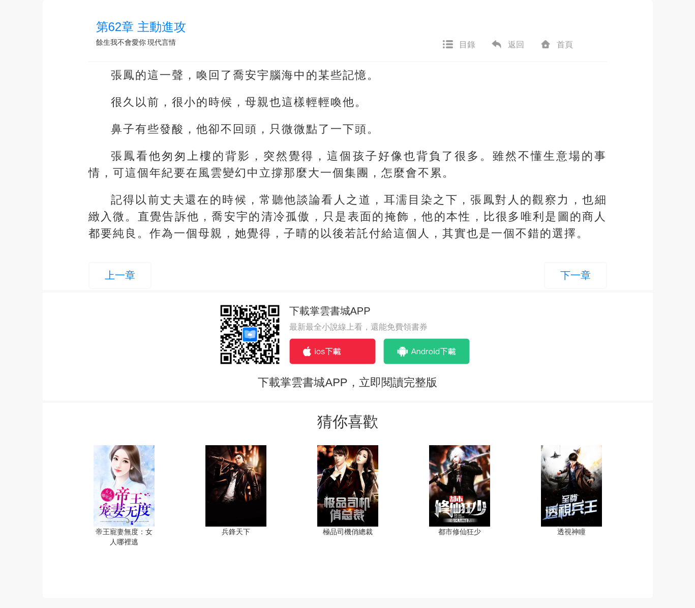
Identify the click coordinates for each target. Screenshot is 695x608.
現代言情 (161, 42)
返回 (507, 45)
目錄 (458, 45)
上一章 (120, 275)
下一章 (575, 275)
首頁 (556, 45)
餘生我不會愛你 (121, 42)
